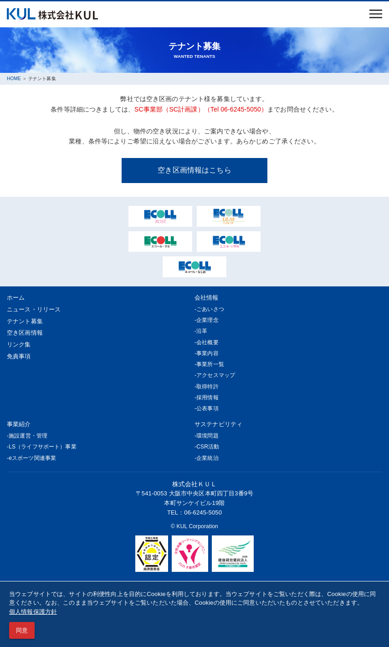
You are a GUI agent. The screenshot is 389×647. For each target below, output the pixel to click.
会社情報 (206, 297)
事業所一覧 (210, 364)
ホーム (16, 297)
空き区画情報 (25, 332)
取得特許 (207, 386)
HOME (14, 78)
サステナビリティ (218, 424)
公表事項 (207, 408)
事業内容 (207, 353)
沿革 (201, 331)
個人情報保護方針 (33, 611)
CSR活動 (207, 446)
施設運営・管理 (28, 436)
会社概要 (207, 342)
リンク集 (19, 344)
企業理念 (207, 320)
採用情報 (207, 397)
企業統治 (207, 458)
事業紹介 (19, 424)
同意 (22, 630)
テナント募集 (25, 321)
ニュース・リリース (34, 309)
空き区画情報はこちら (194, 170)
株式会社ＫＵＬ (194, 484)
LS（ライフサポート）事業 (43, 446)
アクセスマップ (215, 375)
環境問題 (207, 436)
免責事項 (19, 356)
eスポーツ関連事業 (32, 458)
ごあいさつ (210, 309)
